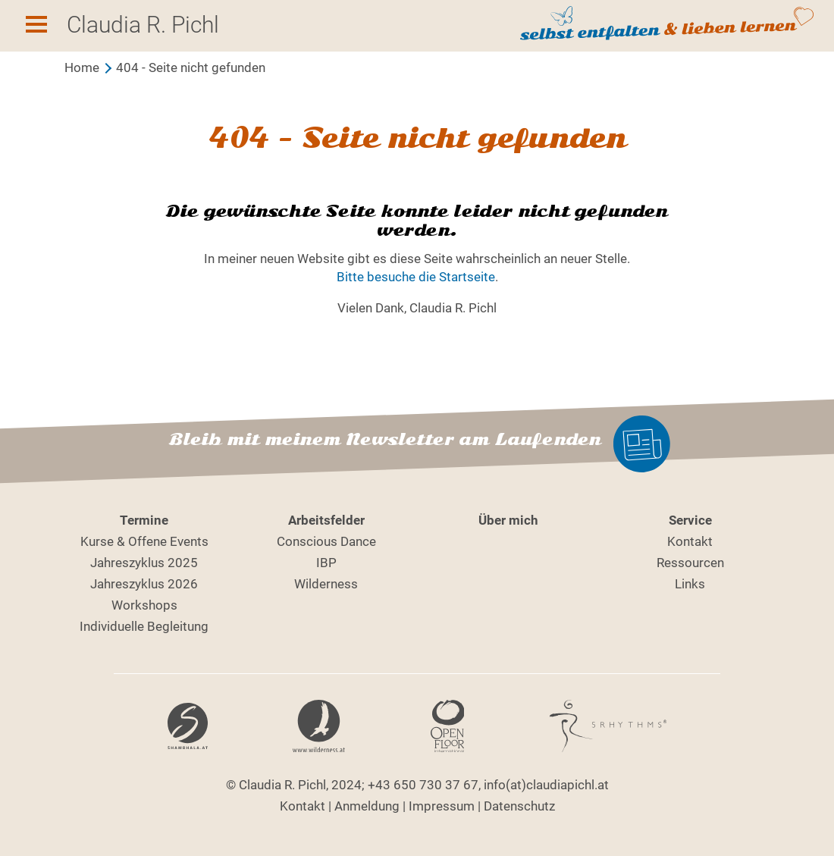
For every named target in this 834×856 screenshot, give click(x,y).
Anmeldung (367, 806)
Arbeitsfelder (326, 520)
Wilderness (326, 583)
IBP (326, 562)
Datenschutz (519, 806)
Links (690, 583)
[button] (36, 26)
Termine (144, 520)
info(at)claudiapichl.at (546, 784)
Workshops (144, 605)
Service (690, 520)
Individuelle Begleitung (144, 626)
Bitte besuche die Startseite (416, 276)
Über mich (508, 520)
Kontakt (690, 541)
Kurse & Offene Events (144, 541)
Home (81, 67)
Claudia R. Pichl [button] (143, 24)
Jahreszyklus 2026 (144, 583)
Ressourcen (690, 562)
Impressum (442, 806)
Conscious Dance (326, 541)
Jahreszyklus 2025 (144, 562)
